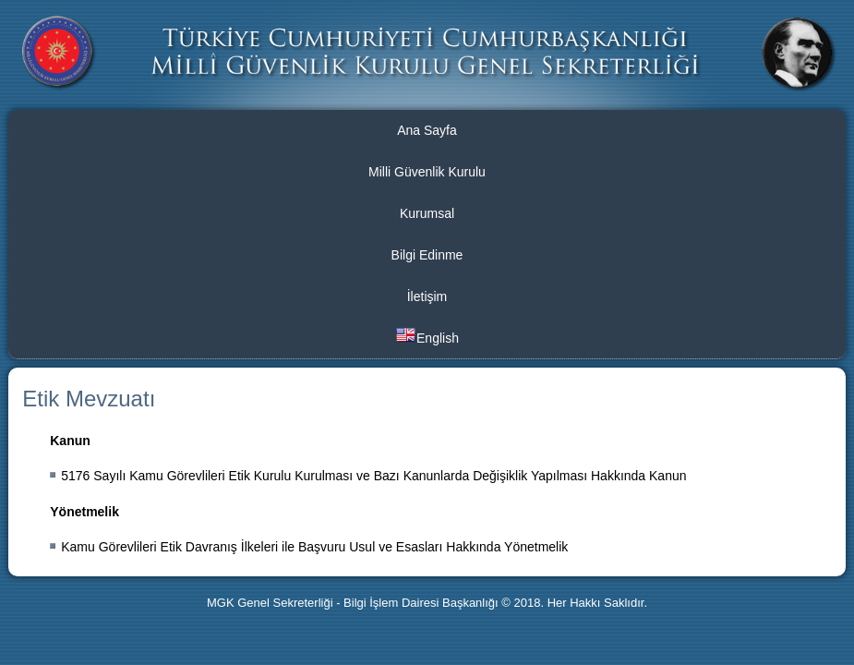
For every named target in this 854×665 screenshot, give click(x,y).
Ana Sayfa (427, 130)
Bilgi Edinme (427, 255)
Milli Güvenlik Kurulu (427, 171)
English (427, 336)
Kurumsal (427, 213)
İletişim (427, 296)
